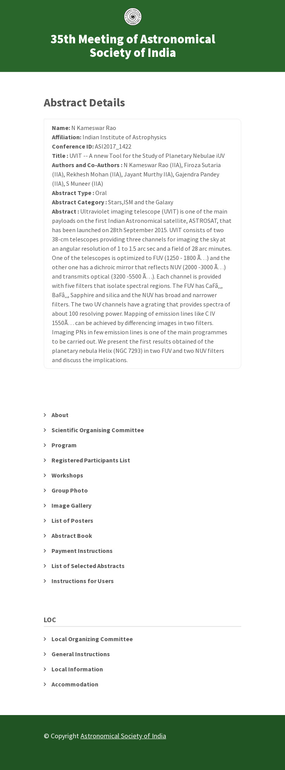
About (60, 415)
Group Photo (70, 490)
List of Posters (72, 520)
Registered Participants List (91, 460)
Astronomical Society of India (123, 735)
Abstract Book (72, 535)
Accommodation (75, 684)
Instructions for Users (83, 581)
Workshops (67, 475)
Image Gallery (71, 505)
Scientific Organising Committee (98, 430)
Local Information (77, 669)
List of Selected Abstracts (88, 566)
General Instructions (81, 654)
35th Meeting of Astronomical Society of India (132, 46)
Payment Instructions (82, 550)
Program (64, 445)
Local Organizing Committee (92, 639)
